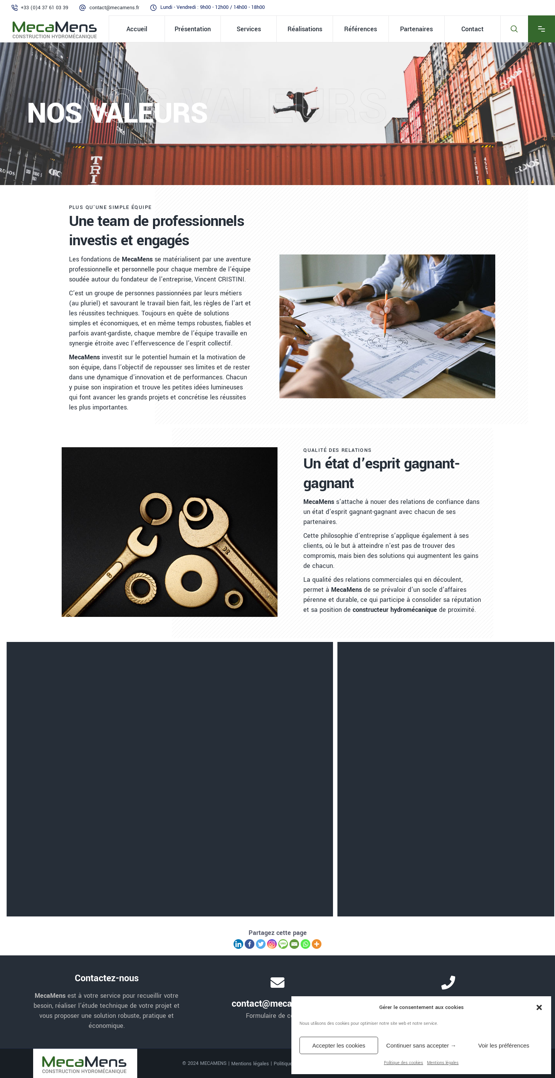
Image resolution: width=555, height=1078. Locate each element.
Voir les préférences (504, 1045)
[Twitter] (261, 944)
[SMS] (283, 944)
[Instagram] (272, 944)
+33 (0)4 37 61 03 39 (44, 7)
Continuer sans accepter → (421, 1045)
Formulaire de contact (277, 1015)
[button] (539, 1007)
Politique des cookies (403, 1063)
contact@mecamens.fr (114, 7)
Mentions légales (443, 1063)
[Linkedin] (238, 944)
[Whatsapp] (305, 944)
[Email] (294, 944)
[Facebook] (249, 944)
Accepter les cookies (338, 1045)
